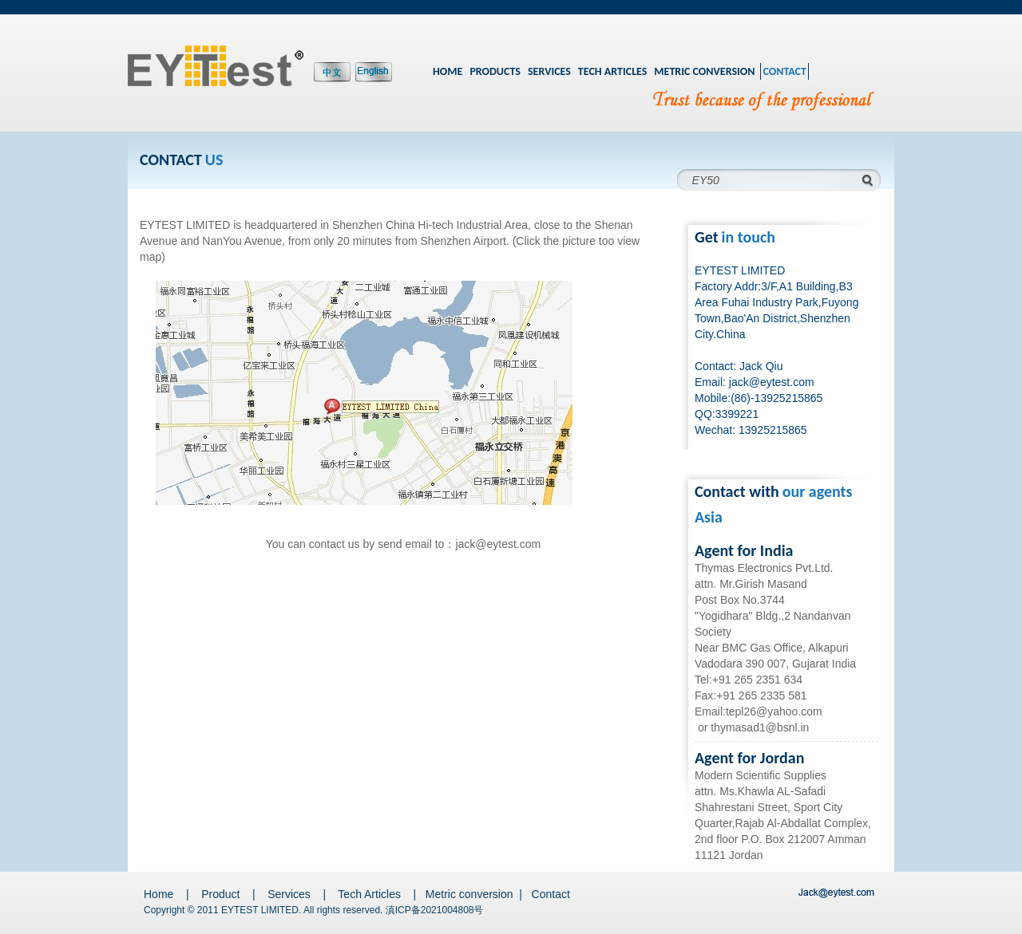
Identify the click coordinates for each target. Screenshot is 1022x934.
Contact (551, 894)
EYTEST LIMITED (260, 910)
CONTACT (784, 71)
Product (220, 894)
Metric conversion (469, 894)
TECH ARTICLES (613, 71)
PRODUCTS (495, 71)
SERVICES (549, 71)
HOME (447, 71)
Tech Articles (369, 894)
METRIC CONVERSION (704, 71)
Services (289, 894)
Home (158, 894)
